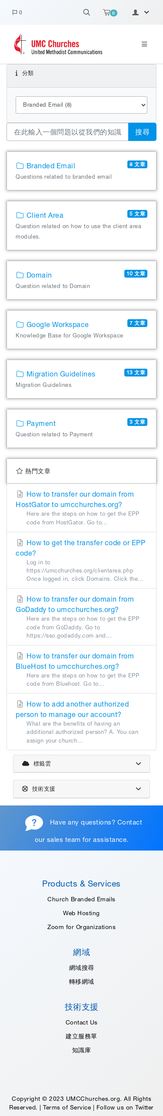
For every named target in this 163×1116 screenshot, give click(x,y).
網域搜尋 (81, 967)
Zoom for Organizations (81, 926)
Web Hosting (81, 913)
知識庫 (81, 1050)
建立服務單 (81, 1036)
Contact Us (82, 1022)
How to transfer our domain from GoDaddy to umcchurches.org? (81, 617)
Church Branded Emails (81, 899)
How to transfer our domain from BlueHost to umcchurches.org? (81, 670)
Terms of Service (67, 1107)
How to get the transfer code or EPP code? (81, 561)
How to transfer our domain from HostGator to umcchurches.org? (81, 508)
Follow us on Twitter (125, 1107)
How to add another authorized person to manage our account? (81, 722)
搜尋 (142, 132)
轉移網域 (81, 981)
